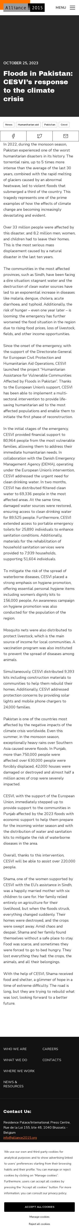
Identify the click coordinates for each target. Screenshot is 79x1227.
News (8, 124)
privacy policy (57, 1203)
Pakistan (49, 124)
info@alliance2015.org (20, 1137)
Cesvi (64, 124)
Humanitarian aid (28, 124)
